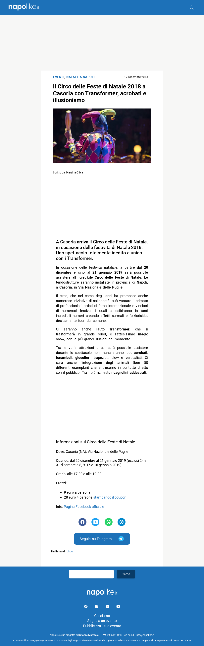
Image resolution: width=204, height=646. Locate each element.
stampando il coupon (109, 497)
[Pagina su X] (107, 607)
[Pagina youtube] (118, 607)
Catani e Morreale (88, 634)
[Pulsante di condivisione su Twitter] (95, 522)
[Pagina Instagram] (97, 607)
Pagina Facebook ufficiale (84, 507)
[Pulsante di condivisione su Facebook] (82, 522)
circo (70, 551)
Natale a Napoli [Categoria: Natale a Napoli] (80, 77)
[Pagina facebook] (86, 607)
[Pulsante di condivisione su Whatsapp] (109, 522)
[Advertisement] (102, 43)
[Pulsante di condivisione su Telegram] (122, 522)
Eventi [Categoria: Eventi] (58, 77)
